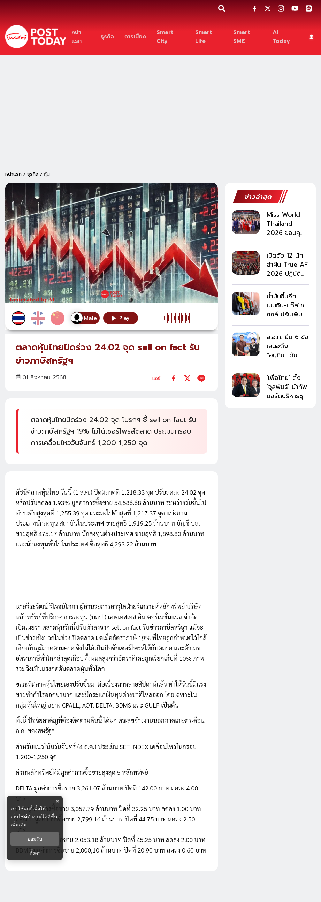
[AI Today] (284, 36)
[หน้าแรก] (80, 36)
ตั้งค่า (35, 853)
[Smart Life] (209, 36)
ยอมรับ (35, 839)
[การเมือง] (135, 36)
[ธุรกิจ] (107, 36)
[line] (201, 378)
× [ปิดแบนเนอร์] (57, 801)
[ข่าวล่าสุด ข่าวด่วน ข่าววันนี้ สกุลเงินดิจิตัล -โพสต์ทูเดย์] (35, 36)
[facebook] (173, 378)
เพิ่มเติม (18, 824)
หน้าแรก (13, 174)
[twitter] (187, 378)
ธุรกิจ (32, 174)
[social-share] (254, 8)
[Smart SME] (247, 36)
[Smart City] (170, 36)
